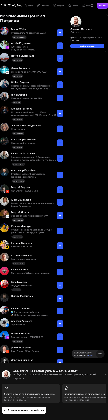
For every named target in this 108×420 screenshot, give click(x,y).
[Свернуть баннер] (104, 374)
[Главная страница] (11, 5)
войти (102, 5)
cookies (90, 356)
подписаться (87, 46)
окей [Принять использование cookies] (100, 354)
